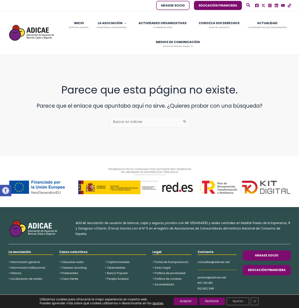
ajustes (155, 303)
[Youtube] (283, 5)
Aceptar (184, 301)
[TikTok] (289, 5)
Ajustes (239, 301)
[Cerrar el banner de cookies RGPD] (257, 301)
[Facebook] (257, 5)
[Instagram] (270, 5)
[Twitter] (263, 5)
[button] (5, 190)
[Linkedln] (276, 5)
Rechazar (212, 301)
